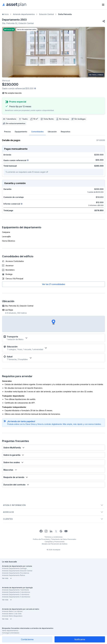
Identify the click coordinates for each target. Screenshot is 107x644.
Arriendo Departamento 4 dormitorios (16, 597)
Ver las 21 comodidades (53, 284)
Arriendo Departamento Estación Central (17, 571)
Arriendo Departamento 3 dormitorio (15, 594)
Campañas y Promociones (55, 542)
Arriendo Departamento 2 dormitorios (16, 592)
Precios (7, 131)
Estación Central (46, 14)
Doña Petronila (65, 14)
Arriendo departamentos (24, 14)
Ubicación (52, 131)
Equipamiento (21, 131)
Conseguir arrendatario (10, 633)
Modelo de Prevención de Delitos (54, 544)
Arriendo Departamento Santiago (14, 568)
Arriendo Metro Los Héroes (12, 611)
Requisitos (65, 131)
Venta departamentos (10, 630)
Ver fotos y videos (96, 75)
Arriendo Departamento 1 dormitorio (15, 590)
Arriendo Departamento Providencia (15, 573)
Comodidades (37, 131)
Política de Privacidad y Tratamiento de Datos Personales (54, 539)
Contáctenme (27, 639)
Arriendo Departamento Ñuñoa (13, 575)
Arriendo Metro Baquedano (12, 616)
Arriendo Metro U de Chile (12, 614)
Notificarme (79, 639)
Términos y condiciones (53, 537)
